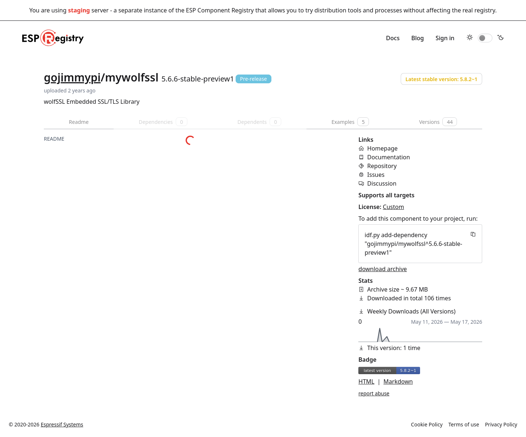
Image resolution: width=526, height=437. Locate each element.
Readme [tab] (79, 121)
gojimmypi (72, 77)
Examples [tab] (350, 121)
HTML (366, 381)
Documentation (388, 157)
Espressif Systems (62, 424)
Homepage (382, 148)
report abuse (373, 393)
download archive (382, 269)
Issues (375, 175)
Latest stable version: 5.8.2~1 (441, 79)
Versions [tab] (438, 121)
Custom (393, 207)
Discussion (381, 183)
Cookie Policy (426, 424)
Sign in (444, 38)
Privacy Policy (501, 424)
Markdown (398, 381)
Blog (417, 38)
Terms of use (464, 424)
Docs (393, 38)
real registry (478, 10)
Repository (382, 166)
